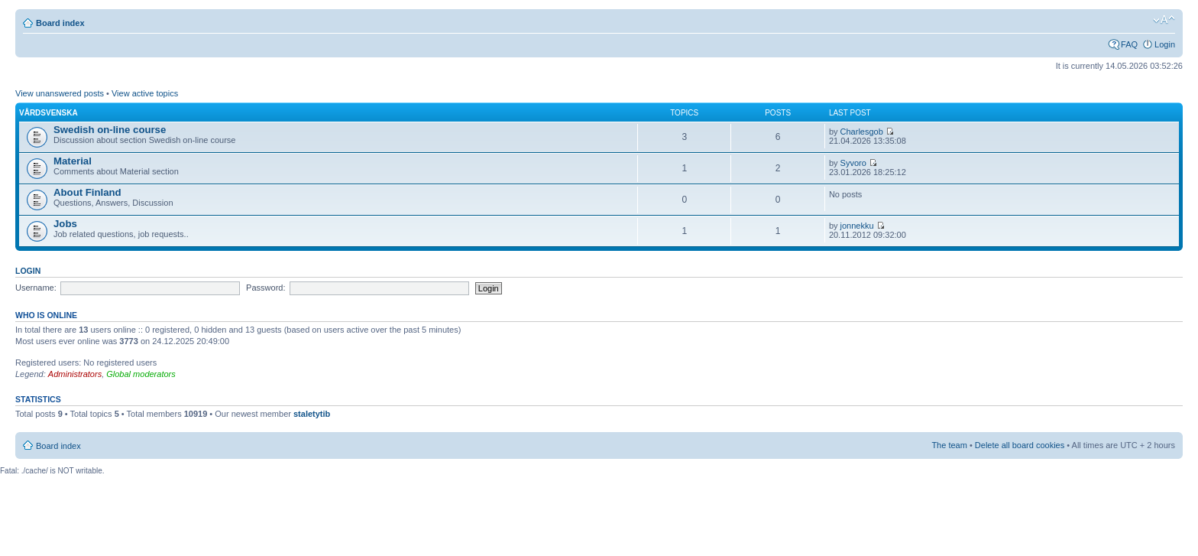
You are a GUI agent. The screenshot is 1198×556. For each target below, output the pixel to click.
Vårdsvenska (48, 113)
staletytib (311, 413)
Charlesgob (861, 131)
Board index (60, 23)
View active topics (145, 93)
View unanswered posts (59, 93)
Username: (36, 287)
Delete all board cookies (1019, 445)
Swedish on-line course (109, 129)
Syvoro (853, 162)
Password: (265, 287)
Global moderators (141, 374)
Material (72, 161)
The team (948, 445)
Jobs (65, 223)
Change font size (1164, 20)
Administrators (75, 374)
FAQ (1129, 44)
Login (1164, 44)
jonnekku (857, 225)
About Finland (87, 192)
